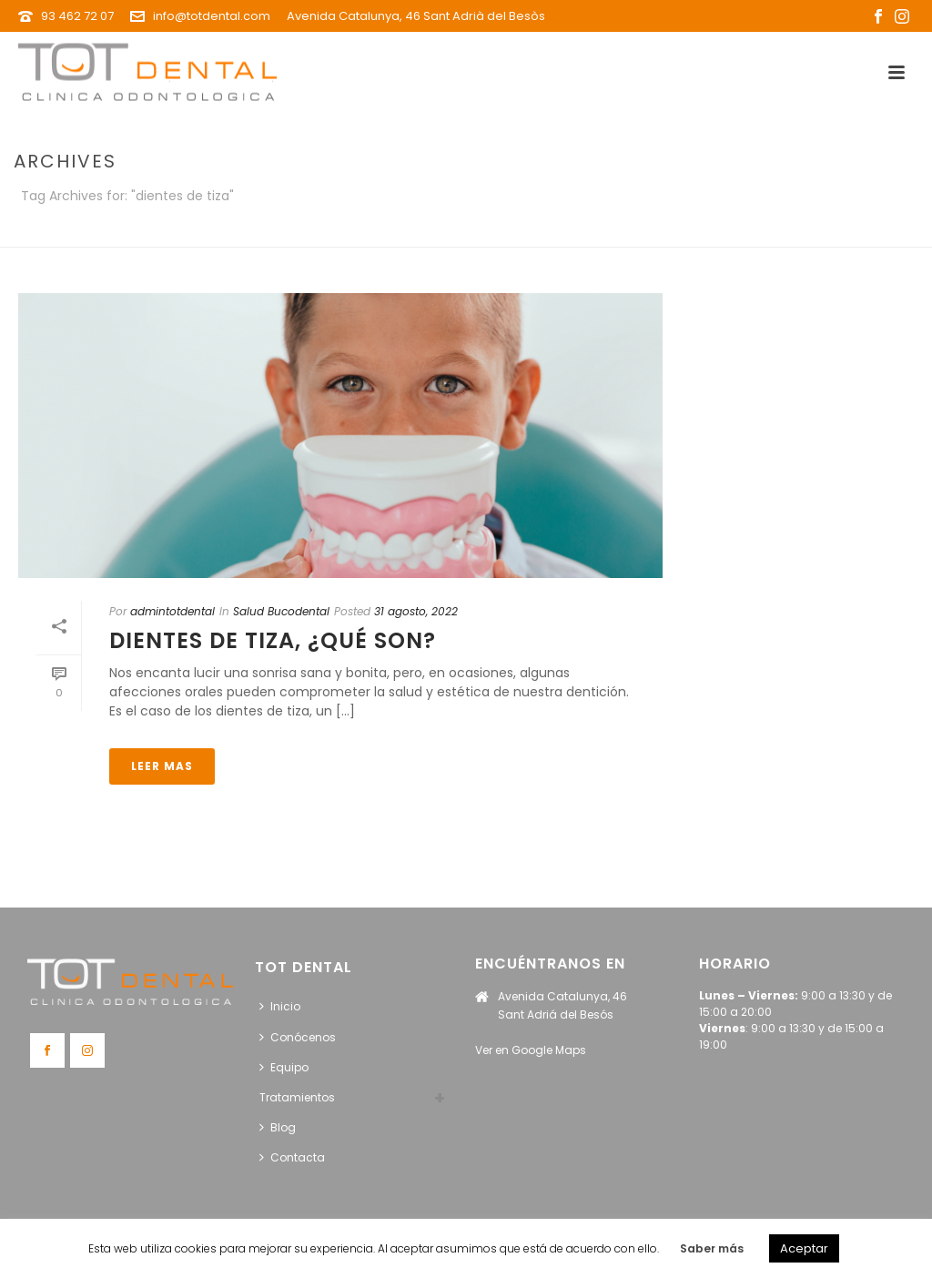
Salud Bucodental (281, 611)
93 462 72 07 (77, 16)
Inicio (279, 1006)
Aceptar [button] (804, 1248)
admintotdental (172, 611)
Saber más (712, 1248)
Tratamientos (297, 1097)
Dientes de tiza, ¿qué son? (272, 640)
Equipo (284, 1067)
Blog (277, 1127)
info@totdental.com (211, 16)
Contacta (292, 1157)
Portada (771, 230)
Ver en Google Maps (530, 1050)
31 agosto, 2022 (416, 611)
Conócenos (297, 1037)
